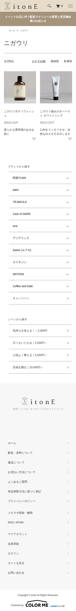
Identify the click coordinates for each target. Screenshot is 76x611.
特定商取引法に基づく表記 (24, 491)
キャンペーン (21, 298)
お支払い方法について (21, 472)
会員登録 (13, 543)
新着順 (68, 61)
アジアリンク (21, 238)
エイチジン (20, 262)
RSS (11, 522)
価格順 (55, 61)
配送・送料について (20, 452)
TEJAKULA (20, 201)
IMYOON (18, 274)
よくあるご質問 (17, 481)
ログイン (13, 553)
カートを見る (16, 563)
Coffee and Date (23, 286)
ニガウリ (24, 30)
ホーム (12, 30)
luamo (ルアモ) (22, 250)
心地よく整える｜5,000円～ (30, 355)
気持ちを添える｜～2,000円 (30, 330)
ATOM (19, 522)
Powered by (38, 603)
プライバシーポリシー (21, 501)
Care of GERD (22, 214)
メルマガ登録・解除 (20, 512)
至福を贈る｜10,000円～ (28, 367)
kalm (16, 189)
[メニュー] (70, 6)
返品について (16, 462)
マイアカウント (17, 534)
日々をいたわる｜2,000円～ (30, 342)
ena (15, 226)
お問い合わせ (16, 572)
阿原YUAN (19, 177)
